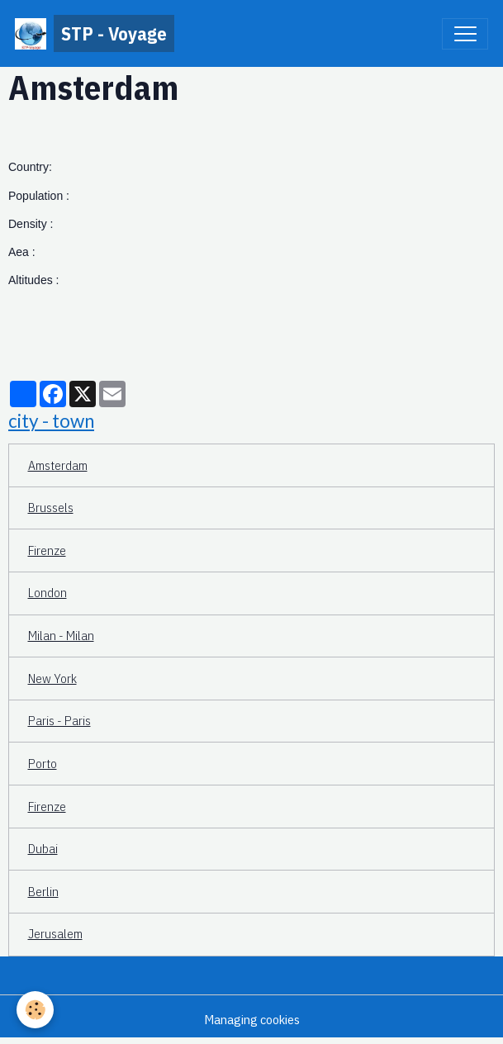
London (47, 592)
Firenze (47, 550)
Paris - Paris (59, 720)
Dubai (43, 848)
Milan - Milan (61, 635)
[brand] (94, 33)
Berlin (43, 891)
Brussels (51, 507)
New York (52, 678)
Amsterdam (58, 465)
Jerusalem (55, 933)
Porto (42, 763)
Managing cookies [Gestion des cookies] (252, 1019)
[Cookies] (35, 1009)
